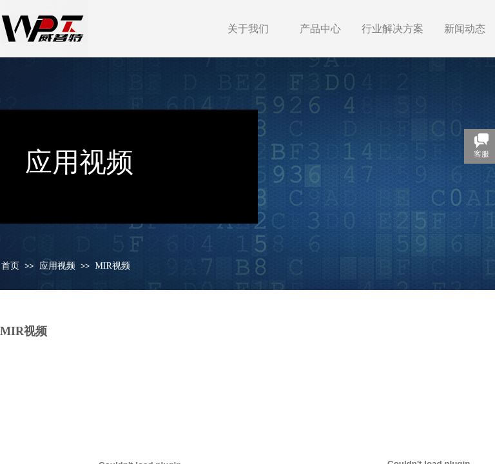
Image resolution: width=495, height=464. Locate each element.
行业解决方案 (392, 28)
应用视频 (57, 266)
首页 (10, 266)
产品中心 (320, 28)
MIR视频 (112, 266)
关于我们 (248, 28)
